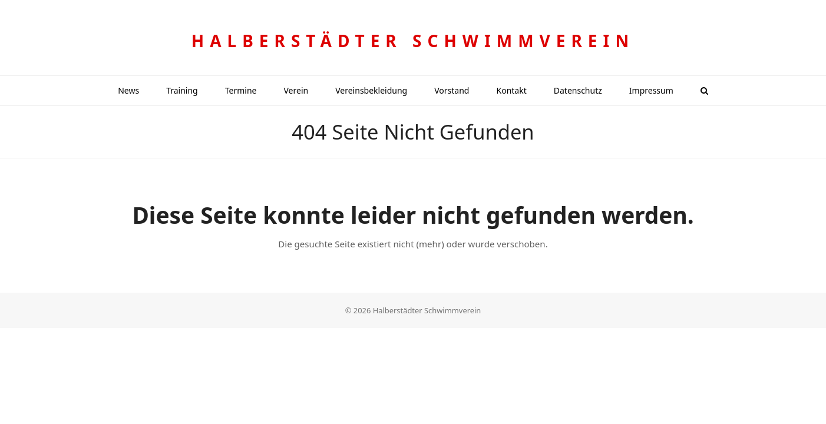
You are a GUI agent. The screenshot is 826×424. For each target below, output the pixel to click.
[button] (704, 90)
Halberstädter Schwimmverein (413, 40)
